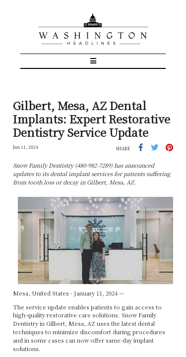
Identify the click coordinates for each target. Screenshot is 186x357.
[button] (149, 119)
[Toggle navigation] (93, 35)
